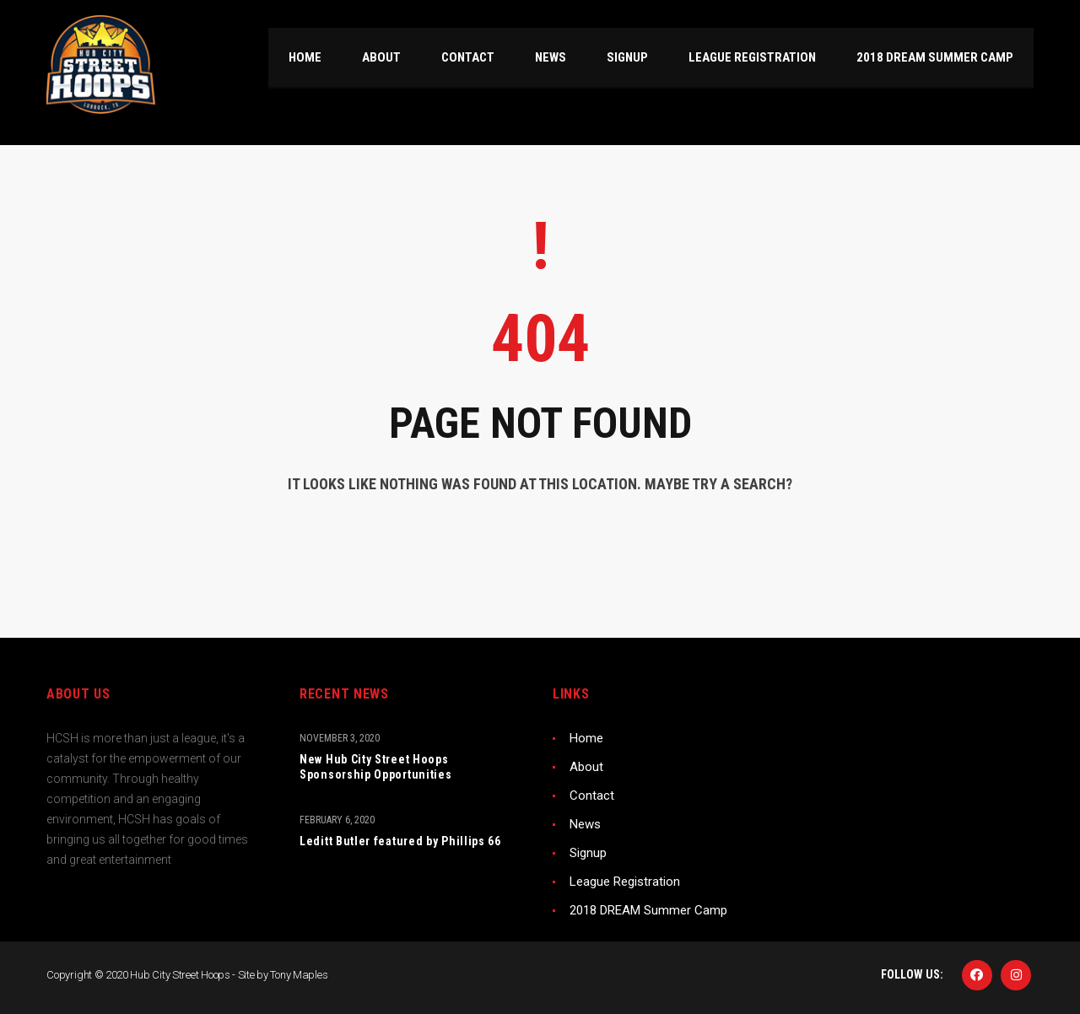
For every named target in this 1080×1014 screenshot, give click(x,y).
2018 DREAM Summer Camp (648, 910)
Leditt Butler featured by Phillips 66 (400, 841)
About (586, 766)
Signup (588, 852)
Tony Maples (298, 974)
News (585, 824)
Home (586, 738)
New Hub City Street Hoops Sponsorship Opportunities (376, 766)
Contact (592, 795)
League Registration (625, 881)
